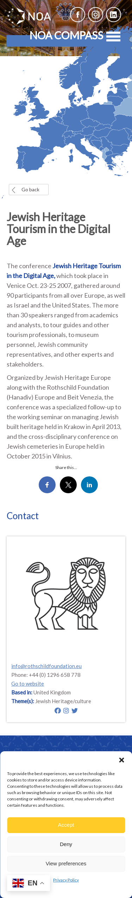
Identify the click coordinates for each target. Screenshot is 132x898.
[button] (121, 760)
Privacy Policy (66, 880)
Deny (66, 844)
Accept (66, 825)
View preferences (66, 863)
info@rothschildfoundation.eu (46, 666)
